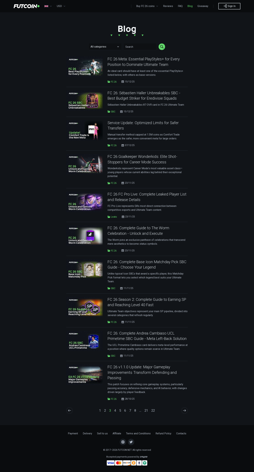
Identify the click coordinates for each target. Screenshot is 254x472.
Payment (73, 433)
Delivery (87, 433)
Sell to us (102, 433)
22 (153, 410)
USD (61, 6)
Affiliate (117, 433)
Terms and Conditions (138, 433)
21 (146, 410)
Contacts (181, 433)
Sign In (229, 6)
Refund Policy (163, 433)
